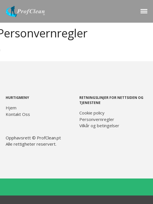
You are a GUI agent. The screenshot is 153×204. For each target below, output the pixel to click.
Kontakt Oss (18, 114)
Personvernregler (96, 119)
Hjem (11, 107)
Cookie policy (92, 113)
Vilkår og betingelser (99, 125)
